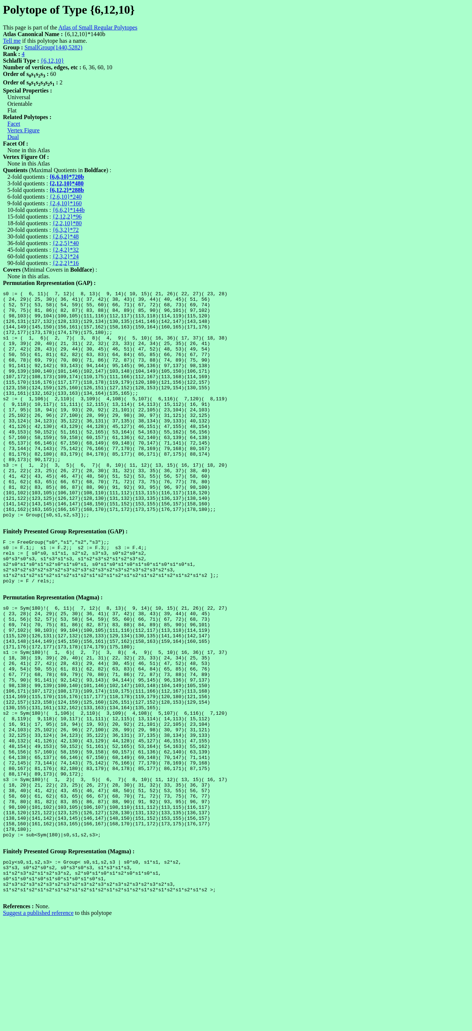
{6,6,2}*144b (68, 210)
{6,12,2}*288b (66, 190)
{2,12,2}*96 (66, 216)
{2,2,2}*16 (65, 263)
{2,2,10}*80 (66, 223)
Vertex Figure (23, 130)
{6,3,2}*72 (65, 230)
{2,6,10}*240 (65, 197)
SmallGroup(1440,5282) (53, 47)
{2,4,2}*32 (65, 250)
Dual (13, 137)
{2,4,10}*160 (65, 203)
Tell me (12, 41)
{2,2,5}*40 (65, 243)
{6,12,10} (52, 61)
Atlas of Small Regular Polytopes (97, 27)
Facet (13, 124)
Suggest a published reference (38, 1024)
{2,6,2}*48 (65, 236)
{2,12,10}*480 (66, 183)
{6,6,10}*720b (66, 177)
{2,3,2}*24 (65, 256)
